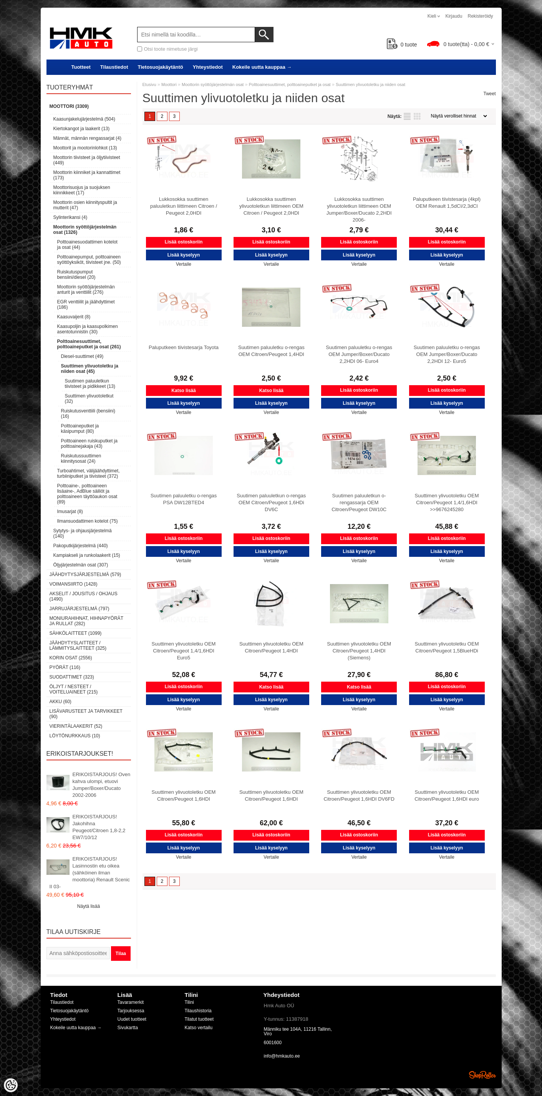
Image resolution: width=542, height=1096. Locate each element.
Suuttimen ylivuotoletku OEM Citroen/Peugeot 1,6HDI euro (446, 795)
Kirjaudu (453, 16)
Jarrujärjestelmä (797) (79, 608)
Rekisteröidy (480, 16)
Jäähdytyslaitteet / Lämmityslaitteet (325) (78, 645)
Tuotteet (81, 67)
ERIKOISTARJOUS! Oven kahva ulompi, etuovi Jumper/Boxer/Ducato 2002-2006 (102, 785)
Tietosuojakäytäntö (160, 67)
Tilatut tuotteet (199, 1019)
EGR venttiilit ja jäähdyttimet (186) (86, 304)
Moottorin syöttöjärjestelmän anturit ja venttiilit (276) (86, 289)
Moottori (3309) (69, 106)
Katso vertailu (199, 1027)
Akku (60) (60, 701)
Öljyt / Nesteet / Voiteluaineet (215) (74, 689)
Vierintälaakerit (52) (76, 726)
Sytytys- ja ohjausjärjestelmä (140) (82, 533)
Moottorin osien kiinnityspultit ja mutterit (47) (85, 205)
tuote (402, 44)
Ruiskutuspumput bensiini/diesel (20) (76, 274)
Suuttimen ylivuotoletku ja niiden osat (370, 84)
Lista (407, 116)
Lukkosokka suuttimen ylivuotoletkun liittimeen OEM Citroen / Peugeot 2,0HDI (271, 206)
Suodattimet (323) (72, 677)
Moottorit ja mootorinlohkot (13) (85, 148)
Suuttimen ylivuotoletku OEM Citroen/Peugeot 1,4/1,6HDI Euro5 (184, 651)
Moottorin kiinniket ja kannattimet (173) (87, 175)
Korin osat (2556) (71, 658)
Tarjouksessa (131, 1010)
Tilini (189, 1002)
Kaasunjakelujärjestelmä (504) (84, 119)
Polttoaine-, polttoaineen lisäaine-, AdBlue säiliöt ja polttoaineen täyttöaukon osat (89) (87, 494)
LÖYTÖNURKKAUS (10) (75, 735)
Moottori (169, 84)
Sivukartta (128, 1027)
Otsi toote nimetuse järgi (171, 49)
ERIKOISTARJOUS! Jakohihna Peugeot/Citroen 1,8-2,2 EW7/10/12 (99, 827)
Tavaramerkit (131, 1002)
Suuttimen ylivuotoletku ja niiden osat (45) (89, 368)
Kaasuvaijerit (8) (74, 317)
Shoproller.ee (482, 1075)
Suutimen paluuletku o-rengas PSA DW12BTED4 (184, 499)
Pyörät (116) (65, 667)
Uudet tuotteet (132, 1019)
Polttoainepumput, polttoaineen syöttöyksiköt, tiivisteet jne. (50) (89, 259)
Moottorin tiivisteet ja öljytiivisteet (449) (86, 160)
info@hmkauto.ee (282, 1056)
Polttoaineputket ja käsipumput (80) (80, 428)
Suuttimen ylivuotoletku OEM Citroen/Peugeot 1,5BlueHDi (447, 647)
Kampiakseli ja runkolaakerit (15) (86, 555)
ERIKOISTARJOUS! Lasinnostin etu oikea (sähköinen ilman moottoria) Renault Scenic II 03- (90, 872)
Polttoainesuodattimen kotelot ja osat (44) (87, 244)
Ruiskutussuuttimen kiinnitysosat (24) (81, 458)
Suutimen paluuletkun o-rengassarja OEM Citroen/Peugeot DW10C (358, 502)
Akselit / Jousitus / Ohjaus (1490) (84, 596)
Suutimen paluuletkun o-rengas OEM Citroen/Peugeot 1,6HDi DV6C (271, 502)
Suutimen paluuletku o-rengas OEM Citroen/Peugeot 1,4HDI (271, 350)
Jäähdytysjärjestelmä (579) (85, 574)
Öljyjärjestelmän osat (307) (80, 565)
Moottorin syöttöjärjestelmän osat (213, 84)
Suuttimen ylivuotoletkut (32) (89, 398)
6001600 (273, 1042)
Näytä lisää (88, 906)
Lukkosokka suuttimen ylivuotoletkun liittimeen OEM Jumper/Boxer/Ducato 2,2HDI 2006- (359, 209)
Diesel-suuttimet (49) (82, 356)
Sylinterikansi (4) (70, 217)
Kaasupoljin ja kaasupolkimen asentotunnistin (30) (87, 329)
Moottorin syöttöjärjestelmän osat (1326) (85, 229)
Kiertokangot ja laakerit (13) (81, 128)
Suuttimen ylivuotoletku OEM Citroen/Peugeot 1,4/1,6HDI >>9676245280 (447, 502)
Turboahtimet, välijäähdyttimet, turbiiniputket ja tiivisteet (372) (88, 473)
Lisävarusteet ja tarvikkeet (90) (86, 714)
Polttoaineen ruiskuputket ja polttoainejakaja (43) (89, 443)
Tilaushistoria (198, 1010)
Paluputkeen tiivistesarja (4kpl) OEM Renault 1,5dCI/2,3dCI (447, 202)
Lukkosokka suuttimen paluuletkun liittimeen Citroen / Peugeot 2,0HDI (183, 206)
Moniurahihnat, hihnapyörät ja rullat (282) (86, 621)
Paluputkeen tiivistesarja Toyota (184, 347)
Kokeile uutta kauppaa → (262, 67)
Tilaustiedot (114, 67)
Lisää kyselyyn (183, 255)
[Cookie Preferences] (11, 1085)
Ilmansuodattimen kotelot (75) (87, 521)
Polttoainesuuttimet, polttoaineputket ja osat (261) (89, 344)
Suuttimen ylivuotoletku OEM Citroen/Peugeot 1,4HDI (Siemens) (359, 651)
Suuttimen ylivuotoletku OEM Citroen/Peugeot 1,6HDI (184, 795)
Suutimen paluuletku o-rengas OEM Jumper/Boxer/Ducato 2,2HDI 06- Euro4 (359, 354)
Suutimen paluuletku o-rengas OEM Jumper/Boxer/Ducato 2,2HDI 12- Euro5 (447, 354)
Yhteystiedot (208, 67)
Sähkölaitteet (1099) (76, 633)
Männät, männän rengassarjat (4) (87, 138)
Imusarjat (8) (70, 511)
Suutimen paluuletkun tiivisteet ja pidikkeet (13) (90, 383)
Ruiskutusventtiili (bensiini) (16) (88, 413)
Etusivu (149, 84)
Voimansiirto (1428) (74, 584)
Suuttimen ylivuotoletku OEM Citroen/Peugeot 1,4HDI (271, 647)
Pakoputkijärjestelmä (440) (80, 545)
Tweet (489, 93)
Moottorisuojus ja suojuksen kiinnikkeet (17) (81, 190)
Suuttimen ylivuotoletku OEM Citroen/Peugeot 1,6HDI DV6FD (359, 795)
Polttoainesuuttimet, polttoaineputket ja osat (290, 84)
